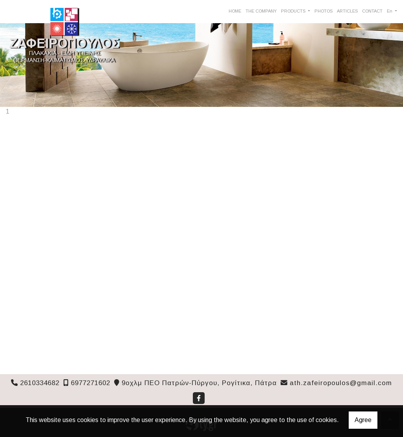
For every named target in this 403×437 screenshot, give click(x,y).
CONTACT (372, 11)
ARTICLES (347, 11)
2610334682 (39, 383)
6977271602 (90, 383)
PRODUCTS (294, 11)
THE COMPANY (261, 11)
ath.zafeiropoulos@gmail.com (341, 383)
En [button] (390, 11)
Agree (363, 420)
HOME (235, 11)
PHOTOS (323, 11)
